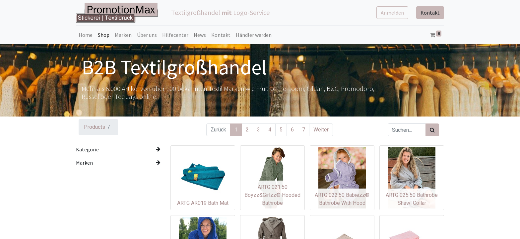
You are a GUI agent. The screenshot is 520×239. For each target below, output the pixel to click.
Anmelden (392, 12)
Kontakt (430, 12)
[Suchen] (432, 129)
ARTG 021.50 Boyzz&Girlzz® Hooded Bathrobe (272, 195)
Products (94, 127)
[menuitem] (85, 34)
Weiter (321, 129)
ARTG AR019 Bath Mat (202, 203)
